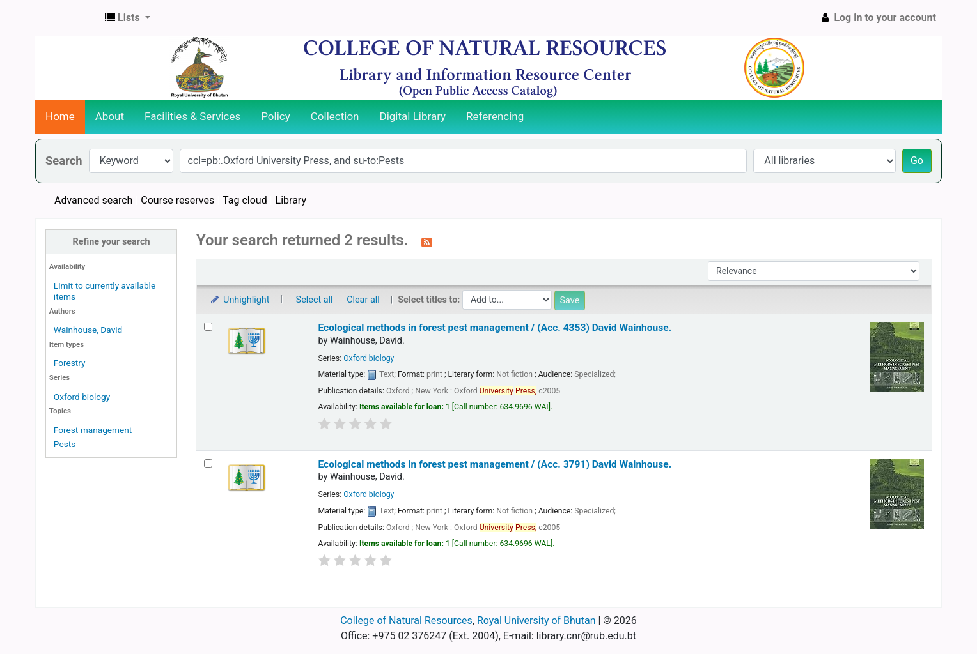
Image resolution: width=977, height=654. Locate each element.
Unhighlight (239, 299)
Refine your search (111, 241)
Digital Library (413, 116)
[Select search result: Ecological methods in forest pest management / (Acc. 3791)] (208, 463)
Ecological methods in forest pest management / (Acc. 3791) (495, 464)
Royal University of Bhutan (536, 620)
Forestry (70, 363)
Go (917, 161)
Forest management (93, 430)
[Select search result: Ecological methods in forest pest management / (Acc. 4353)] (208, 327)
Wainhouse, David (88, 329)
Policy (275, 116)
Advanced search (93, 200)
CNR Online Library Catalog (68, 18)
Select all (314, 299)
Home (60, 116)
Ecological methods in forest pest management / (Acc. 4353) (495, 327)
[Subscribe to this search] (427, 241)
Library (291, 200)
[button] (127, 18)
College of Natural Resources (406, 620)
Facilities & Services (192, 116)
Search (63, 160)
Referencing (495, 116)
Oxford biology (82, 397)
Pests (64, 444)
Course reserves (177, 200)
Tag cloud (245, 200)
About (109, 116)
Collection (335, 116)
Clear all (363, 299)
